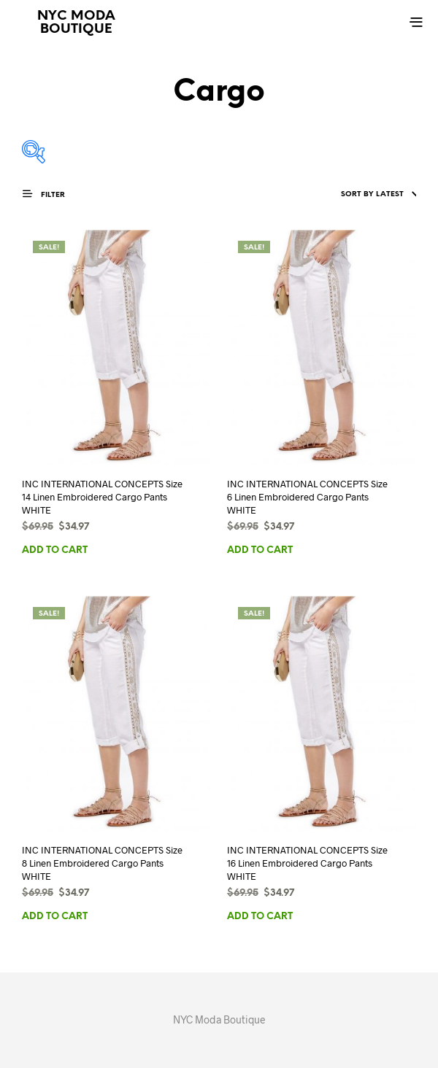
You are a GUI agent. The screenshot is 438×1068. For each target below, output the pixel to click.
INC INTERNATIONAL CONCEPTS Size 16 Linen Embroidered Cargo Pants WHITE (307, 863)
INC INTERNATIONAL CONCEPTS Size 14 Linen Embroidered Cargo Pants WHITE (102, 497)
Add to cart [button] (55, 550)
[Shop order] (350, 195)
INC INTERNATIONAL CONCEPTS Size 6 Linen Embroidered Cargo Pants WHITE (307, 497)
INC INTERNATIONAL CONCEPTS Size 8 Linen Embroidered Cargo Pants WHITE (102, 863)
